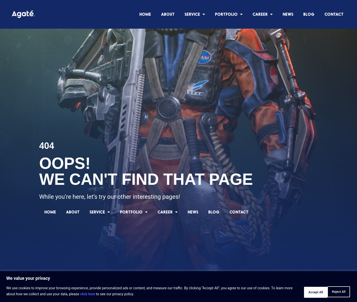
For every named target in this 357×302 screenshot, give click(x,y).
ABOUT (168, 14)
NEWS (288, 14)
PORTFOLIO (229, 14)
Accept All (336, 292)
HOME (145, 14)
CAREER (263, 14)
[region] (178, 287)
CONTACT (334, 14)
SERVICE (195, 14)
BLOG (308, 14)
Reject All (304, 292)
